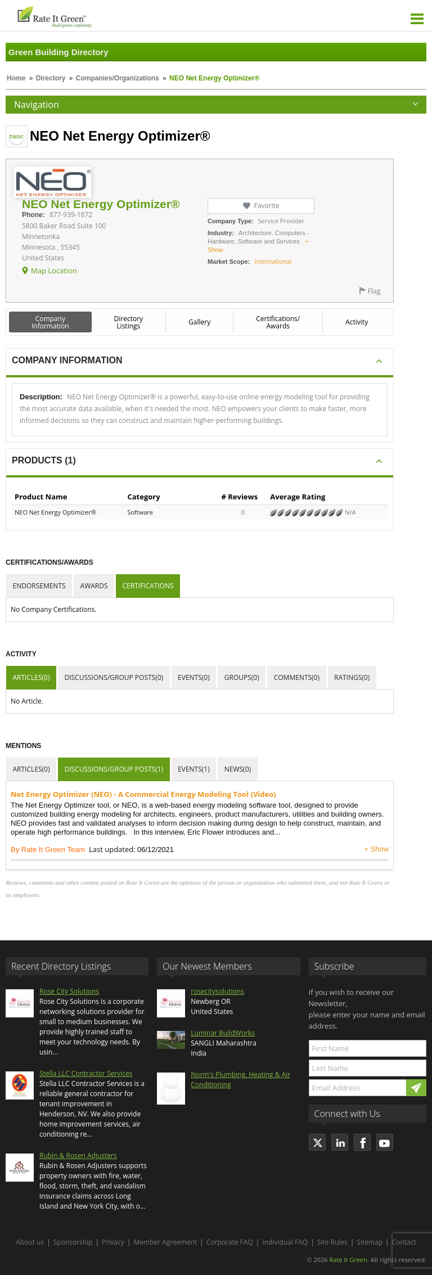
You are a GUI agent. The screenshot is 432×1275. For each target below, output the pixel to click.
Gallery (199, 322)
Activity (356, 322)
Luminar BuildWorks (223, 1033)
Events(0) (194, 677)
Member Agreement (165, 1242)
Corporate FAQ (229, 1242)
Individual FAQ (285, 1242)
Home (16, 78)
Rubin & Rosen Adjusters (78, 1155)
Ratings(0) (352, 677)
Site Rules (332, 1242)
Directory (51, 78)
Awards (94, 586)
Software (140, 512)
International (272, 261)
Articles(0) (31, 677)
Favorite (266, 205)
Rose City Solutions (69, 991)
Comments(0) (297, 677)
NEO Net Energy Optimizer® (55, 512)
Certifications (148, 586)
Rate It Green (348, 1259)
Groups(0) (241, 677)
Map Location (54, 270)
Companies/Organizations (117, 78)
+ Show (376, 849)
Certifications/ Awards (278, 322)
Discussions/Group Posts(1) (113, 769)
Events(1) (194, 769)
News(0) (237, 769)
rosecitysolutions (217, 991)
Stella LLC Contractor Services (85, 1073)
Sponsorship (73, 1242)
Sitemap (369, 1242)
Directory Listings (128, 322)
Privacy (113, 1242)
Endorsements (39, 586)
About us (30, 1242)
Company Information (50, 322)
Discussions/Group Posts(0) (113, 677)
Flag (374, 291)
